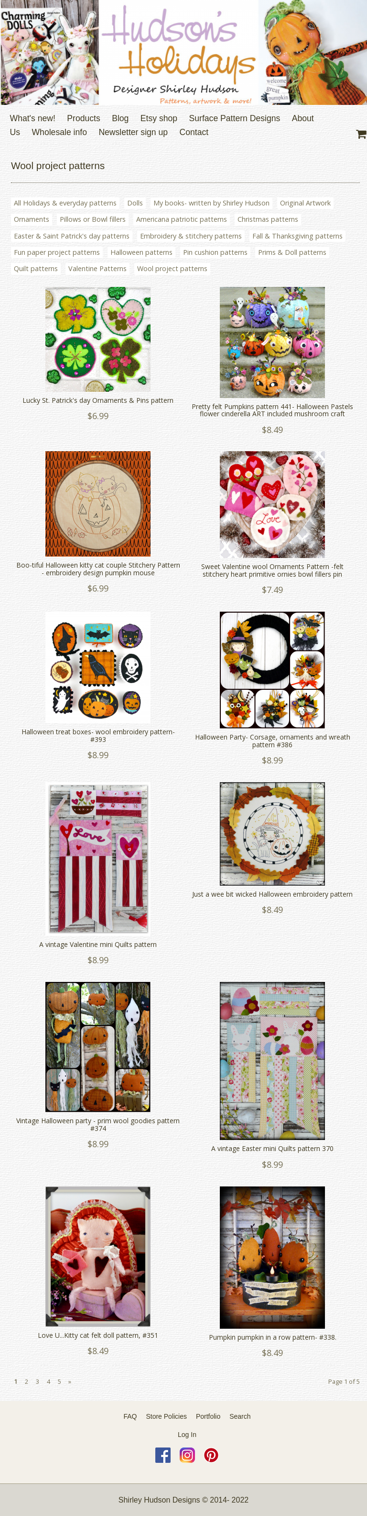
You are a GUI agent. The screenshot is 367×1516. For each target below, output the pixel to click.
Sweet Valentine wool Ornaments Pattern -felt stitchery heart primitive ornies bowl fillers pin (272, 570)
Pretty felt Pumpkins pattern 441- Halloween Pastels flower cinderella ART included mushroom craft (272, 410)
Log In (187, 1434)
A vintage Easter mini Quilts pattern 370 (272, 1148)
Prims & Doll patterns (292, 252)
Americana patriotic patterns (181, 219)
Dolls (135, 202)
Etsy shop (158, 118)
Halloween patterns (141, 252)
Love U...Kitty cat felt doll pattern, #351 (98, 1335)
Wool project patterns (172, 268)
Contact (194, 132)
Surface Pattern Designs (235, 118)
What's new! (32, 118)
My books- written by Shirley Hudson (211, 202)
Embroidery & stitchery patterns (191, 235)
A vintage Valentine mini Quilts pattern (98, 944)
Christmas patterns (267, 219)
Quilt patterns (36, 268)
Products (83, 118)
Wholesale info (59, 132)
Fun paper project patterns (57, 252)
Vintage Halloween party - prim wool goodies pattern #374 (98, 1124)
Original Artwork (305, 202)
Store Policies (166, 1416)
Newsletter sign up (133, 132)
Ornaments (31, 219)
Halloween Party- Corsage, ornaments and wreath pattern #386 (272, 740)
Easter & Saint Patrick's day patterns (72, 235)
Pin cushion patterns (215, 252)
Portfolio (208, 1416)
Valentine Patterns (97, 268)
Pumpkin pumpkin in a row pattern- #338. (272, 1337)
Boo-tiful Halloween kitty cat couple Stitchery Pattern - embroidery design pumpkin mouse (98, 568)
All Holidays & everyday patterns (65, 202)
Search (239, 1416)
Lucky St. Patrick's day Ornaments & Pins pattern (97, 400)
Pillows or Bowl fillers (93, 219)
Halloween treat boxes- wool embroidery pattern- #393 (98, 735)
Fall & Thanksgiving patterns (297, 235)
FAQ (130, 1416)
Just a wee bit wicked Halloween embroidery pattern (272, 894)
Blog (120, 118)
